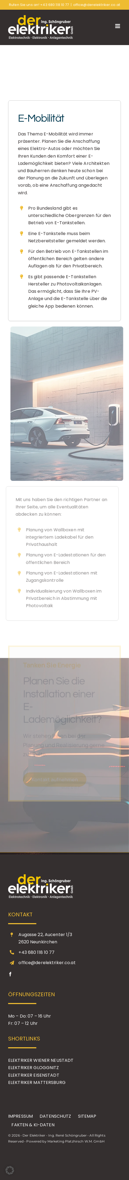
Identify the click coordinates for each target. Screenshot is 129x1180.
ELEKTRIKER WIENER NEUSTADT (40, 1060)
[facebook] (10, 974)
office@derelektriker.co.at (96, 4)
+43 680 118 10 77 (54, 4)
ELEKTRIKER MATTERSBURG (37, 1082)
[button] (10, 1170)
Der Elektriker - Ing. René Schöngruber (54, 1135)
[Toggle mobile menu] (118, 26)
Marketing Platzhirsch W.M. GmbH (76, 1141)
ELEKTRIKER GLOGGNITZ (33, 1068)
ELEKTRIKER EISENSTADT (33, 1075)
